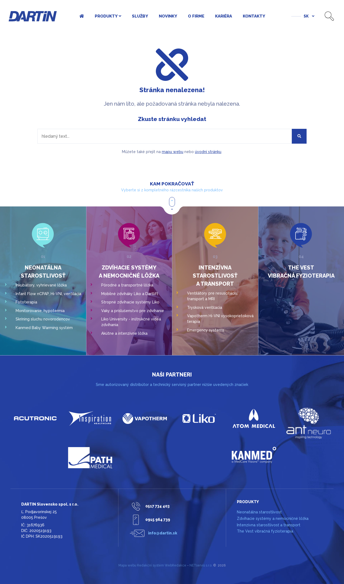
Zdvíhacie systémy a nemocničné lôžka (272, 518)
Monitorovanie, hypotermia (40, 311)
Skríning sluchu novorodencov (43, 319)
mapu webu (172, 152)
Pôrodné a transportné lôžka (127, 285)
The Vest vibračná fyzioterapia (265, 531)
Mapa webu (127, 565)
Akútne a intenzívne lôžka (124, 333)
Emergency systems (205, 330)
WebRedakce (175, 565)
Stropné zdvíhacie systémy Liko (130, 302)
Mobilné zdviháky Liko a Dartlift (129, 294)
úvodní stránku (208, 152)
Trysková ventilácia (204, 307)
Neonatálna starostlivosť (259, 512)
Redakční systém (150, 565)
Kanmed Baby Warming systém (44, 328)
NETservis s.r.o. (200, 565)
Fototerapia (26, 302)
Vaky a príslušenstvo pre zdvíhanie (132, 311)
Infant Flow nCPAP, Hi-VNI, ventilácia (48, 294)
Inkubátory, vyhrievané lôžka (41, 285)
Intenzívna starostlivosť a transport (215, 275)
